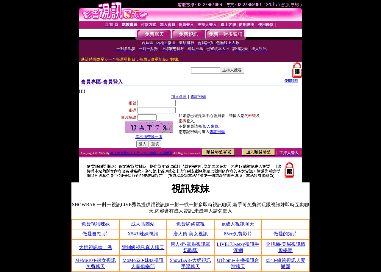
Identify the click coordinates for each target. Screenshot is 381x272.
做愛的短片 (285, 233)
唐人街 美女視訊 (190, 233)
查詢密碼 (198, 96)
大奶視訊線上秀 (95, 247)
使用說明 (291, 80)
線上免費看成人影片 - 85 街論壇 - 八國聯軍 (141, 153)
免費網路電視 (190, 223)
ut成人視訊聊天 (238, 223)
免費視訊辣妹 (95, 223)
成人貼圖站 (143, 223)
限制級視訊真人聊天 (142, 247)
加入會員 (179, 96)
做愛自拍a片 (95, 233)
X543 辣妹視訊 (143, 233)
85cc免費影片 (238, 233)
